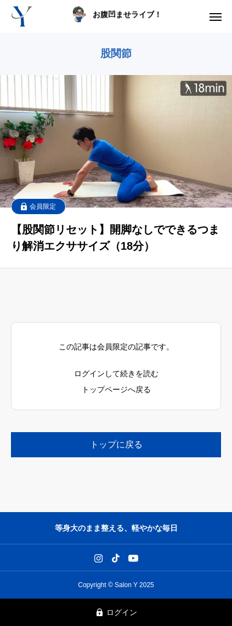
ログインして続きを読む (116, 373)
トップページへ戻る (116, 389)
